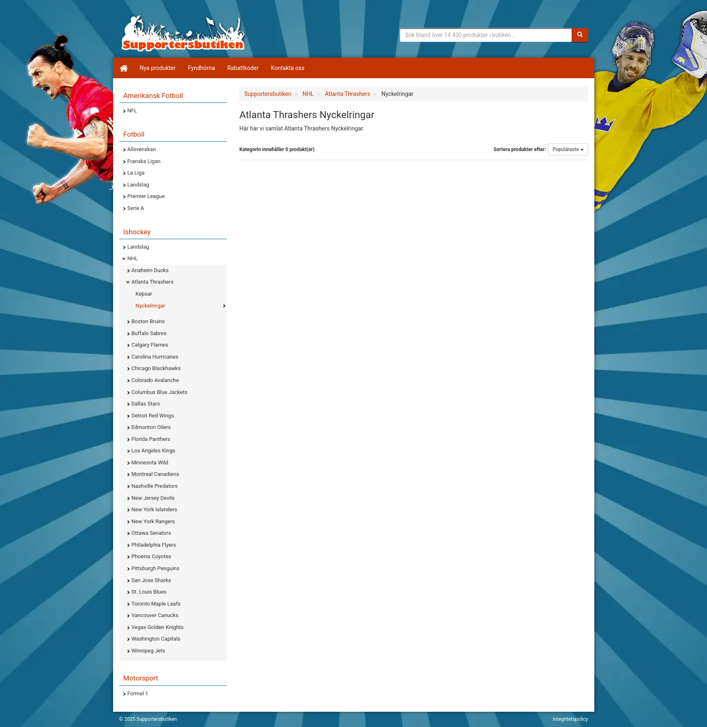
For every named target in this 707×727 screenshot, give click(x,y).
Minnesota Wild (150, 462)
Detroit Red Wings (153, 415)
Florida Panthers (151, 439)
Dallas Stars (146, 404)
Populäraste (568, 149)
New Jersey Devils (153, 498)
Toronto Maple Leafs (156, 604)
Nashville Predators (155, 486)
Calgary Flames (150, 345)
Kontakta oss (288, 68)
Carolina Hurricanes (155, 357)
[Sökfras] (486, 35)
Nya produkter (158, 68)
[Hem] (123, 68)
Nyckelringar (150, 306)
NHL (132, 258)
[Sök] (580, 35)
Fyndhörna (201, 68)
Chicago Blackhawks (156, 368)
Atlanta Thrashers (153, 282)
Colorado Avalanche (155, 380)
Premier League (146, 196)
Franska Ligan (144, 161)
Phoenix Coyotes (152, 556)
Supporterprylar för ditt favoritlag (183, 33)
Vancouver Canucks (155, 615)
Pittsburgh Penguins (156, 568)
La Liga (136, 173)
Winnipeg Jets (148, 651)
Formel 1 (137, 693)
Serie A (135, 208)
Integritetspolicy (570, 719)
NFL (132, 110)
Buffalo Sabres (149, 333)
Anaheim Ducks (150, 270)
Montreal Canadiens (155, 474)
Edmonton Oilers (151, 427)
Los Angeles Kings (154, 450)
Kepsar (144, 294)
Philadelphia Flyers (154, 545)
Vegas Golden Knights (158, 627)
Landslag (138, 185)
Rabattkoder (243, 68)
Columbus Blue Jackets (160, 392)
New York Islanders (154, 509)
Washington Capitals (156, 639)
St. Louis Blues (149, 592)
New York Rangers (153, 521)
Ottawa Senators (151, 533)
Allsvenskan (141, 149)
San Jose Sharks (151, 580)
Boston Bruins (148, 321)
